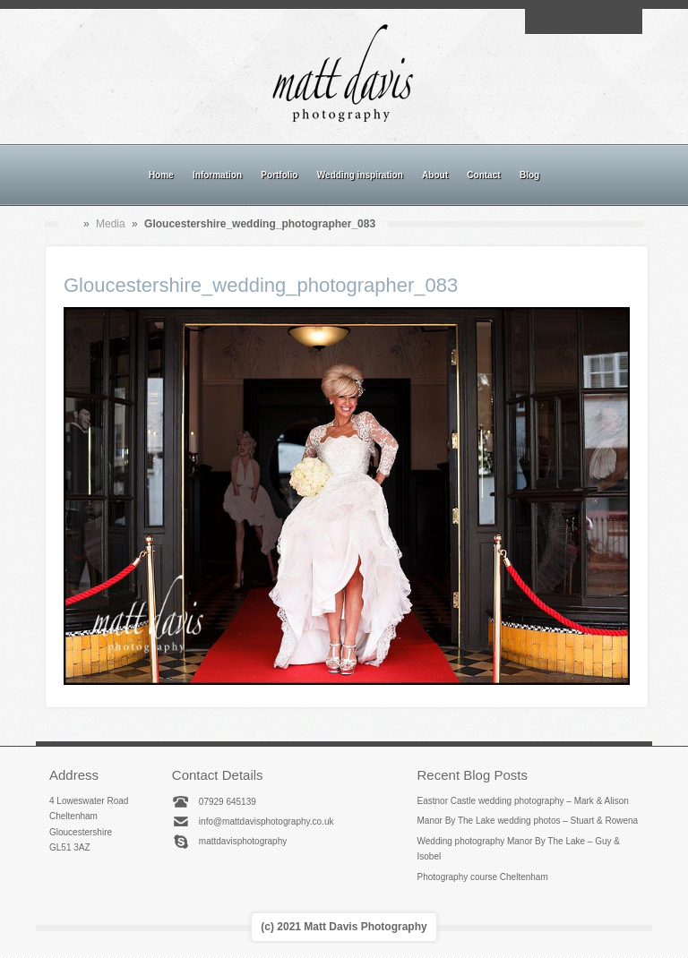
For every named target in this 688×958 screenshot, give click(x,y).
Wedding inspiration (360, 175)
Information (217, 175)
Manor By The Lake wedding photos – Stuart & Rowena (528, 820)
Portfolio (279, 175)
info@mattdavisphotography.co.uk (266, 821)
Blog (529, 175)
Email (542, 21)
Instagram (583, 21)
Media (110, 224)
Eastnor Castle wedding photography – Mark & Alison (523, 801)
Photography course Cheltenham (482, 877)
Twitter (624, 21)
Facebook (563, 21)
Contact (483, 175)
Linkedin (604, 21)
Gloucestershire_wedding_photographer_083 (261, 285)
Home (161, 175)
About (435, 175)
